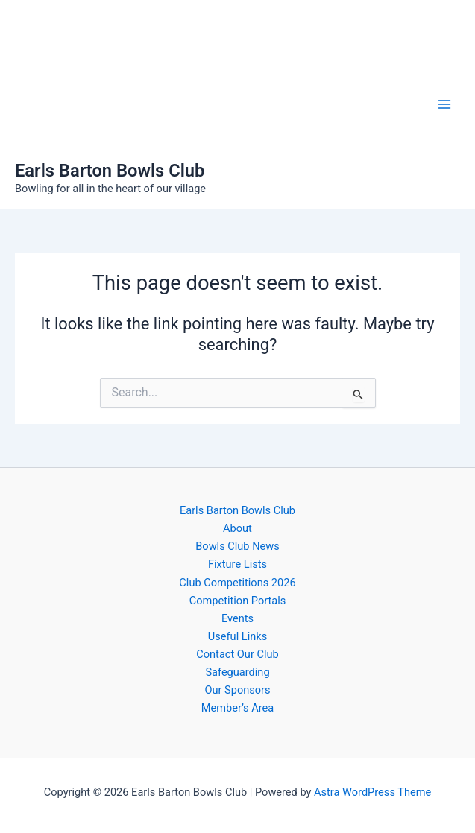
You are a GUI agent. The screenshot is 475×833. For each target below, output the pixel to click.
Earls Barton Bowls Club (109, 170)
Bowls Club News (237, 546)
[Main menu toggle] (444, 104)
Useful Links (237, 636)
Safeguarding (237, 672)
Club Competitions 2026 (237, 582)
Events (237, 618)
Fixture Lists (237, 564)
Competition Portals (237, 600)
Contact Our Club (237, 654)
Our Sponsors (237, 690)
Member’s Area (237, 708)
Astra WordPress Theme (372, 792)
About (237, 528)
